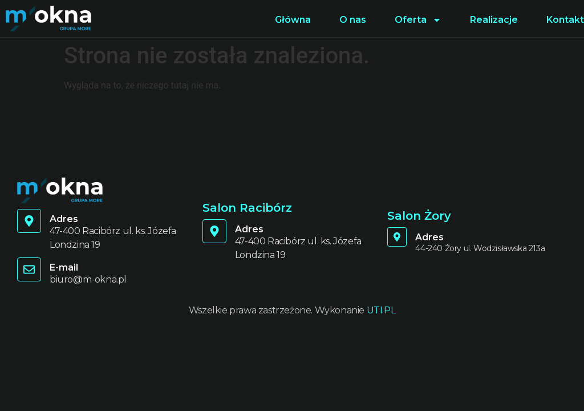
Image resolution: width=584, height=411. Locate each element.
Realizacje (494, 19)
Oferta (418, 20)
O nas (352, 19)
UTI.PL (381, 310)
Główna (293, 19)
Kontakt (565, 19)
